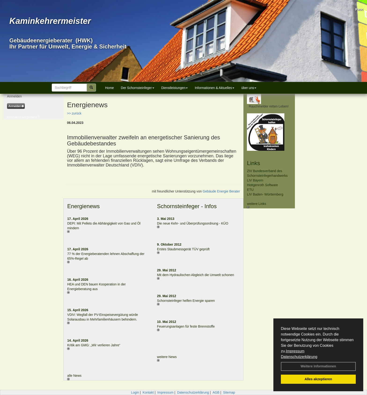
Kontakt (148, 392)
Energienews (83, 206)
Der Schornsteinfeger (137, 88)
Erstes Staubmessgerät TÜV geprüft (183, 249)
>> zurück (74, 113)
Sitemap (229, 392)
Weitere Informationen (318, 366)
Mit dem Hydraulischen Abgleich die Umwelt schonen (195, 275)
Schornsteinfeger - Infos (187, 206)
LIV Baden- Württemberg (265, 194)
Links (253, 163)
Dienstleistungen (174, 88)
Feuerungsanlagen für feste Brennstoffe (186, 326)
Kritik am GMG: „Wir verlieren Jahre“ (93, 345)
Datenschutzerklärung (299, 357)
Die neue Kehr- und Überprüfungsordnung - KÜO (192, 223)
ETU (250, 190)
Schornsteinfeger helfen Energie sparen (186, 301)
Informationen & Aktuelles (214, 88)
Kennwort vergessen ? (23, 117)
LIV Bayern (255, 180)
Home (109, 88)
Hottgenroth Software (262, 185)
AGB (216, 392)
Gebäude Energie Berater (221, 191)
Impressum (295, 351)
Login (135, 392)
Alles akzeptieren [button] (318, 379)
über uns (248, 88)
